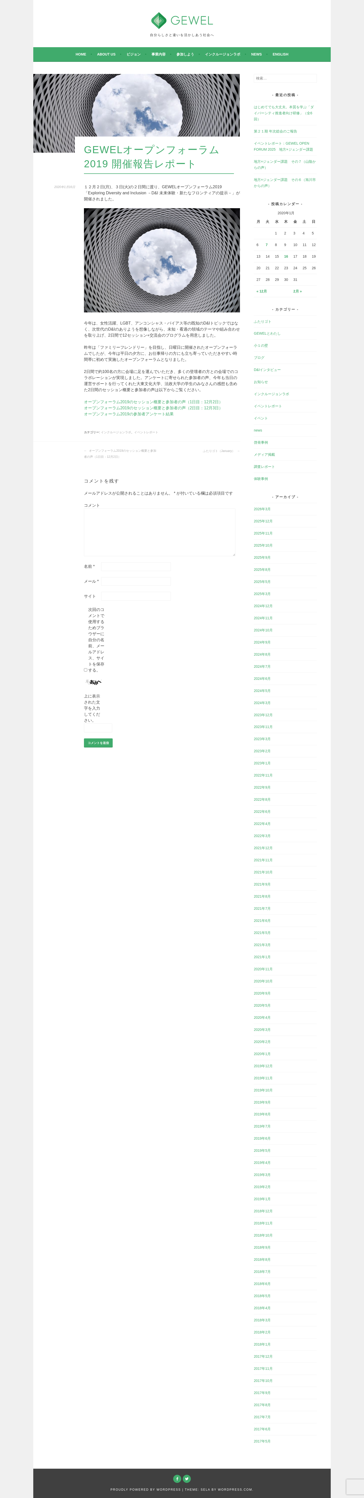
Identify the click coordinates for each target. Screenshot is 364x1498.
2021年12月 (263, 848)
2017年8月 (262, 1405)
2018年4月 (262, 1308)
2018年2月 (262, 1332)
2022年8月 (262, 799)
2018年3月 (262, 1320)
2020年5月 (262, 1005)
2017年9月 (262, 1393)
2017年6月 (262, 1429)
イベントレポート (146, 432)
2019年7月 (262, 1126)
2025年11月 (263, 533)
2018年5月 (262, 1296)
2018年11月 (263, 1223)
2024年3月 (262, 703)
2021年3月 (262, 945)
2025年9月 (262, 557)
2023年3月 (262, 739)
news (256, 54)
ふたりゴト (262, 321)
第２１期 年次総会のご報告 (275, 131)
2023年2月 (262, 751)
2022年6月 (262, 812)
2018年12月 (263, 1211)
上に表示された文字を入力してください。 (92, 708)
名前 (89, 566)
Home (81, 54)
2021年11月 (263, 860)
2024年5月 (262, 691)
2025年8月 (262, 570)
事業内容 (158, 54)
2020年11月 (263, 969)
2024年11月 (263, 618)
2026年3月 (262, 509)
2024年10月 (263, 630)
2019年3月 (262, 1175)
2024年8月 (262, 654)
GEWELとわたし (267, 333)
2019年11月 (263, 1078)
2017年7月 (262, 1417)
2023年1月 (262, 763)
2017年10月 (263, 1381)
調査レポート (264, 467)
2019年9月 (262, 1102)
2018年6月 (262, 1284)
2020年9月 (262, 993)
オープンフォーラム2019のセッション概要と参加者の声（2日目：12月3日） (153, 408)
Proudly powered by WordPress (145, 1489)
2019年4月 (262, 1163)
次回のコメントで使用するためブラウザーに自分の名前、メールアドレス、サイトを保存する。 (96, 639)
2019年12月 (263, 1066)
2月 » (297, 291)
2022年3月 (262, 836)
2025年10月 (263, 545)
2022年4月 (262, 824)
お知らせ (261, 382)
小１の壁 (261, 345)
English (280, 54)
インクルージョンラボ (222, 54)
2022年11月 (263, 775)
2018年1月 (262, 1344)
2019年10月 (263, 1090)
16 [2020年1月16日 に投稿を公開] (286, 256)
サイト (90, 596)
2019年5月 (262, 1150)
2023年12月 (263, 715)
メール (91, 581)
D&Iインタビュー (267, 370)
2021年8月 (262, 896)
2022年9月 (262, 787)
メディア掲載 (264, 454)
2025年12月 (263, 521)
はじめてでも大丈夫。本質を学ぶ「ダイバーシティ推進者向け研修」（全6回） (284, 113)
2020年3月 (262, 1030)
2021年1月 (262, 957)
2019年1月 (262, 1199)
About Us (106, 54)
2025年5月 (262, 582)
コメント (92, 505)
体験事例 (261, 479)
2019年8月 (262, 1114)
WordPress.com (235, 1489)
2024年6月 (262, 679)
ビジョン (134, 54)
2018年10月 (263, 1235)
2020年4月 (262, 1017)
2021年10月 (263, 872)
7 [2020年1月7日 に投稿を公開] (267, 245)
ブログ (259, 358)
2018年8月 (262, 1260)
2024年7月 (262, 666)
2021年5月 (262, 933)
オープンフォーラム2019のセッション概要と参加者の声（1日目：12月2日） (153, 402)
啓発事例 (261, 442)
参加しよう (185, 54)
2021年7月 (262, 908)
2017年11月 (263, 1369)
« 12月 (262, 291)
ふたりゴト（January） (221, 451)
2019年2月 (262, 1187)
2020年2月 (262, 1042)
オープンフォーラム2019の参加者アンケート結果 (129, 414)
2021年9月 (262, 884)
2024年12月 (263, 606)
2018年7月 (262, 1272)
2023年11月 (263, 727)
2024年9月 (262, 642)
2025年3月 (262, 594)
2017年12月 (263, 1356)
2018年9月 (262, 1247)
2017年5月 (262, 1441)
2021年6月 (262, 921)
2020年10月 (263, 981)
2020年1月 (262, 1054)
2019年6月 (262, 1138)
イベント (261, 418)
